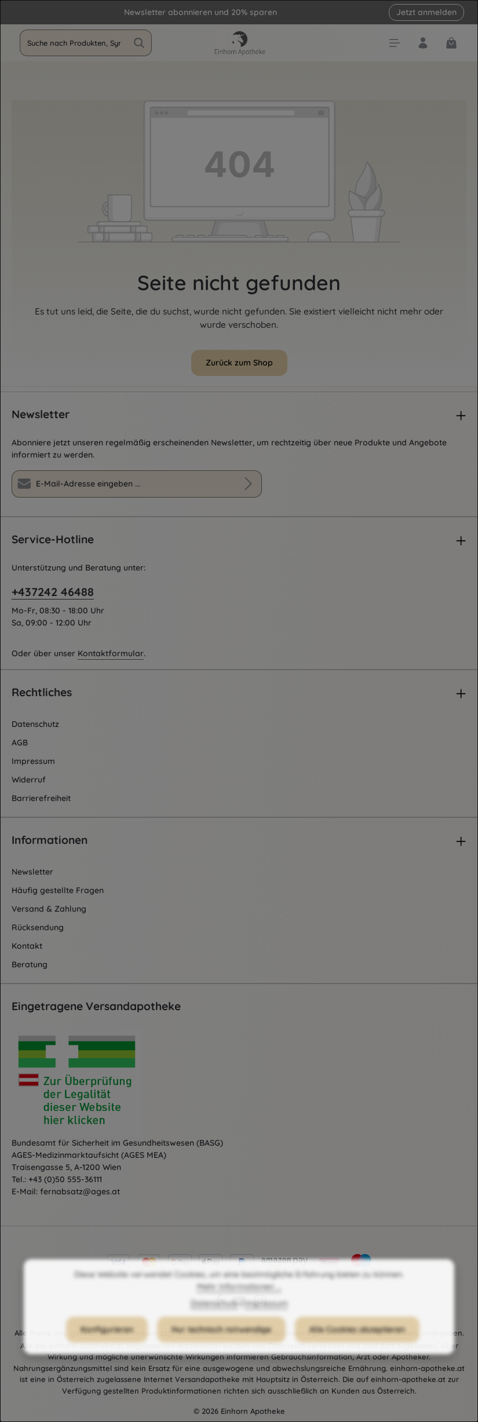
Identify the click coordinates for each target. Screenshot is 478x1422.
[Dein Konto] (423, 43)
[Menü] (394, 43)
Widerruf (29, 779)
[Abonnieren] (248, 484)
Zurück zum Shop (239, 362)
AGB (20, 742)
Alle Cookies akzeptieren (357, 1345)
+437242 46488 (53, 591)
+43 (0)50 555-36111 (65, 1179)
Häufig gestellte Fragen (58, 890)
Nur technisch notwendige (221, 1345)
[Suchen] (139, 43)
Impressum (33, 761)
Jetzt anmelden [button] (426, 12)
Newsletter (32, 872)
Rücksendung (38, 927)
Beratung (30, 964)
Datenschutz (35, 724)
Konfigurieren (107, 1345)
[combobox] (73, 43)
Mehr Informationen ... (239, 1302)
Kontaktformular (111, 653)
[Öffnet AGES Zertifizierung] (98, 1083)
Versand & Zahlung (49, 909)
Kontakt (27, 946)
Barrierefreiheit (41, 798)
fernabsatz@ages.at (80, 1191)
